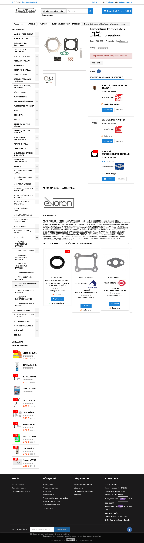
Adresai (77, 494)
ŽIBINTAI (17, 335)
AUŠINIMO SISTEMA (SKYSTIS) (23, 178)
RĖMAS (17, 119)
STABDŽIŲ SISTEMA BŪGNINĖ (22, 125)
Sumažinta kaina (19, 488)
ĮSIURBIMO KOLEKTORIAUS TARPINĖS (21, 257)
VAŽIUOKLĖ (18, 330)
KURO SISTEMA (20, 97)
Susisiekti (96, 63)
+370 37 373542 (121, 516)
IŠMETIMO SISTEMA (22, 70)
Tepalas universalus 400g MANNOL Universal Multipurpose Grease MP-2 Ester (30, 424)
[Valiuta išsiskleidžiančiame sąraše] (95, 2)
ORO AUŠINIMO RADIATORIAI (21, 203)
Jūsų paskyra (81, 478)
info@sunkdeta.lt (29, 2)
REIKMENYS (19, 115)
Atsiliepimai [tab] (68, 188)
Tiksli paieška (47, 15)
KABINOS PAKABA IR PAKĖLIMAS (22, 80)
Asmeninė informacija (83, 484)
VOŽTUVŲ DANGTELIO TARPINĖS (23, 298)
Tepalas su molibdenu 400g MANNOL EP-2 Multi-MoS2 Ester (30, 377)
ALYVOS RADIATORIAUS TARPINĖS (21, 244)
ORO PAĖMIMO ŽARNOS (21, 209)
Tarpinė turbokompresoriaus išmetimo (86, 292)
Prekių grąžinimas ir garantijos (55, 498)
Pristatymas (48, 484)
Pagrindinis (18, 29)
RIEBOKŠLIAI (21, 226)
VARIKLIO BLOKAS (23, 321)
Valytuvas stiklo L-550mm (30, 400)
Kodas (92, 41)
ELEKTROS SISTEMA (22, 56)
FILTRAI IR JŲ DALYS (22, 61)
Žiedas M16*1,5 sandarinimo (30, 460)
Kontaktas (111, 478)
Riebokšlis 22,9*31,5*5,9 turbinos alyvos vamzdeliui (57, 285)
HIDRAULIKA (19, 65)
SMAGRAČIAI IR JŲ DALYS (22, 232)
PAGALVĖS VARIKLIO (24, 215)
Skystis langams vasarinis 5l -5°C (30, 436)
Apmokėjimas (49, 494)
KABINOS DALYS (20, 74)
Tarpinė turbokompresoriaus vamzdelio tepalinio (115, 290)
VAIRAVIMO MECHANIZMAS (20, 160)
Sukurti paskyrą (125, 2)
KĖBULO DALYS (20, 92)
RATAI (16, 110)
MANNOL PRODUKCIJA (23, 34)
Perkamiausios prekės (21, 491)
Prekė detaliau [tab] (51, 188)
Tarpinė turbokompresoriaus (116, 153)
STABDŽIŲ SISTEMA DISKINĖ (22, 131)
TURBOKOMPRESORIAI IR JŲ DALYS (24, 315)
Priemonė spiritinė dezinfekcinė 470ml (30, 448)
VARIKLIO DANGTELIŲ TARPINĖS (24, 291)
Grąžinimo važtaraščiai (83, 491)
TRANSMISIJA (20, 148)
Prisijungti (110, 2)
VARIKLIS (17, 166)
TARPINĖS (20, 237)
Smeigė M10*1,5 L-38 (114, 119)
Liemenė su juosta (30, 353)
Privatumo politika (50, 488)
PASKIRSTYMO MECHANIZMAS (21, 220)
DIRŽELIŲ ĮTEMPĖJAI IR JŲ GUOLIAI (23, 189)
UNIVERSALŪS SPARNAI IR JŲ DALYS (23, 154)
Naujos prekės (18, 484)
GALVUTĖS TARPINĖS (26, 250)
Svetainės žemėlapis (51, 505)
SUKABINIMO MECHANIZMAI (20, 138)
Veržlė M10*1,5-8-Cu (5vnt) (114, 87)
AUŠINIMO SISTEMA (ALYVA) (23, 172)
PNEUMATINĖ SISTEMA (23, 101)
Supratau (71, 539)
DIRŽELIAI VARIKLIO (23, 184)
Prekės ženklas (112, 41)
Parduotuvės (48, 508)
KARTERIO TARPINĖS (26, 272)
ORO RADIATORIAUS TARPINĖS (24, 304)
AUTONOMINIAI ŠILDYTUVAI (20, 44)
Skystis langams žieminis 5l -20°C (30, 389)
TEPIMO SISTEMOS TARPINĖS (23, 278)
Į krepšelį (108, 179)
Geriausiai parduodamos (20, 343)
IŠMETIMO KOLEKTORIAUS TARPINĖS (21, 266)
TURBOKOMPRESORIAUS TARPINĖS (26, 284)
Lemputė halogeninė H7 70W (30, 412)
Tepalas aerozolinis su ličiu (30, 365)
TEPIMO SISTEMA (21, 144)
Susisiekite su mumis (51, 501)
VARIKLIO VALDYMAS (24, 326)
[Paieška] (79, 11)
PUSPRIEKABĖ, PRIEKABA (24, 106)
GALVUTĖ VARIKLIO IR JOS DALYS (23, 196)
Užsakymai (78, 488)
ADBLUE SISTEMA (21, 38)
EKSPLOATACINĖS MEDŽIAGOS (21, 51)
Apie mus (47, 491)
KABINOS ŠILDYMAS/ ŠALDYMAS (22, 86)
